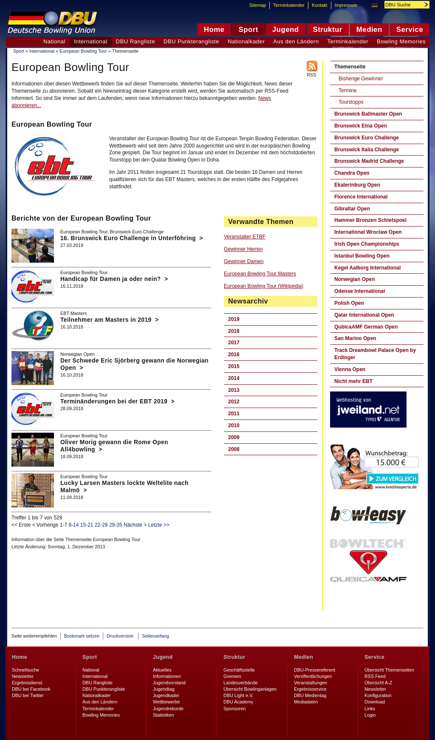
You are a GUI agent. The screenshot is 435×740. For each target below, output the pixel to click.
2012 (234, 402)
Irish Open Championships (366, 244)
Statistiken (163, 714)
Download (374, 701)
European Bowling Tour (83, 51)
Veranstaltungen (310, 682)
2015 (234, 366)
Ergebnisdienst (27, 682)
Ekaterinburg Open (357, 185)
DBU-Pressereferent (314, 669)
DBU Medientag (310, 695)
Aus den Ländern (296, 41)
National (54, 41)
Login (370, 714)
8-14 (73, 525)
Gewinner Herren (243, 249)
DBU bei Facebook (31, 689)
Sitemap (257, 5)
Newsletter (23, 676)
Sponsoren (234, 708)
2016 (234, 354)
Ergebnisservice (310, 689)
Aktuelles (162, 669)
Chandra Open (352, 173)
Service (374, 657)
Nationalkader (246, 41)
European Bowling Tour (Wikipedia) (263, 286)
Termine (348, 91)
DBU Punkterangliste (191, 41)
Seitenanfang (155, 635)
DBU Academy (238, 701)
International (41, 51)
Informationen (167, 676)
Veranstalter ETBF (245, 237)
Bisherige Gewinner (361, 79)
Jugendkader (166, 695)
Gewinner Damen (243, 261)
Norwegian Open (354, 279)
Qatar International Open (364, 315)
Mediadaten (306, 701)
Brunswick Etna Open (360, 126)
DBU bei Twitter (28, 695)
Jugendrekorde (168, 708)
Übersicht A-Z (378, 682)
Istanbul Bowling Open (362, 256)
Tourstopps (351, 102)
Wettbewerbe (166, 701)
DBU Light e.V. (238, 695)
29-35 (115, 525)
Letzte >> (158, 525)
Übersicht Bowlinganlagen (250, 689)
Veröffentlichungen (313, 676)
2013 (234, 390)
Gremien (232, 676)
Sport (18, 51)
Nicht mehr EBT (353, 381)
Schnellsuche (25, 669)
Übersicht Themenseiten (389, 669)
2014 (234, 378)
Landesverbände (240, 682)
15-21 (86, 525)
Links (369, 708)
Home (19, 657)
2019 (234, 319)
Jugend (163, 657)
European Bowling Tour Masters (260, 274)
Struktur (234, 657)
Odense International (359, 291)
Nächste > (135, 525)
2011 (234, 414)
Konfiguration (378, 695)
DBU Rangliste (135, 41)
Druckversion (121, 635)
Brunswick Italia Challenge (366, 150)
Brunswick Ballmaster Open (368, 114)
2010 (234, 425)
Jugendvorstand (169, 682)
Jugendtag (163, 689)
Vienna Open (349, 369)
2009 (234, 437)
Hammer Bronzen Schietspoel (370, 220)
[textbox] (402, 5)
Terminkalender (348, 41)
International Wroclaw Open (367, 232)
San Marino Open (355, 338)
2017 (234, 343)
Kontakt (320, 5)
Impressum (346, 5)
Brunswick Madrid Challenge (369, 161)
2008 (234, 449)
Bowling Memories (401, 41)
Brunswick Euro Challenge (366, 138)
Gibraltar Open (352, 209)
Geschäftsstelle (239, 669)
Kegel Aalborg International (367, 268)
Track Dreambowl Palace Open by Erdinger (375, 353)
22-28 (101, 525)
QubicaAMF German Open (366, 327)
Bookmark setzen (81, 635)
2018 (234, 331)
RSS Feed (375, 676)
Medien (303, 657)
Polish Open (349, 303)
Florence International (360, 197)
